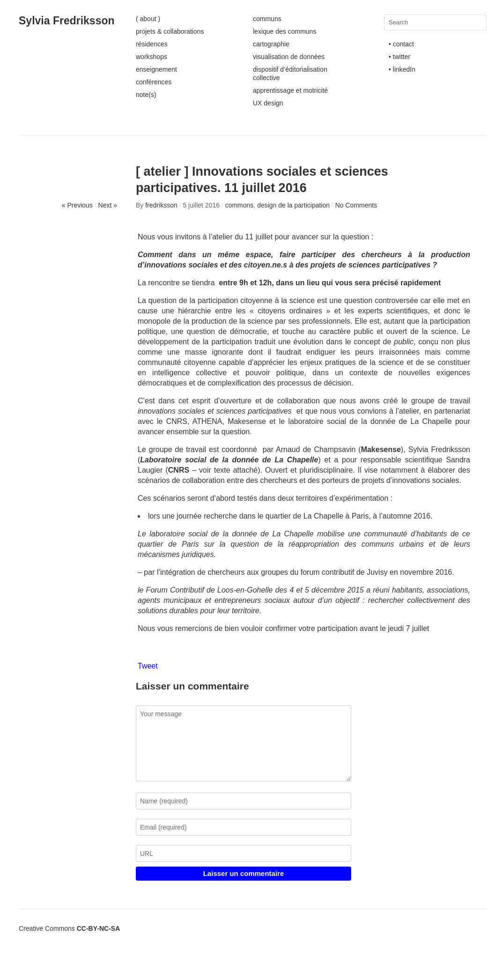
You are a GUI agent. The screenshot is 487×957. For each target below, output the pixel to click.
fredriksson (161, 205)
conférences (153, 82)
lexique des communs (284, 31)
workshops (151, 56)
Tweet (148, 666)
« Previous (77, 205)
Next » (107, 205)
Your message (243, 743)
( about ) (148, 18)
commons (239, 205)
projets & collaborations (170, 31)
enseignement (156, 69)
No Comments (356, 205)
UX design (268, 103)
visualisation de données (289, 56)
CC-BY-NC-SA (98, 928)
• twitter (399, 56)
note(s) (146, 94)
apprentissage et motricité (290, 90)
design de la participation (293, 205)
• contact (401, 44)
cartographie (271, 44)
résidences (152, 44)
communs (267, 18)
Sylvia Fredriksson (67, 21)
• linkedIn (402, 69)
